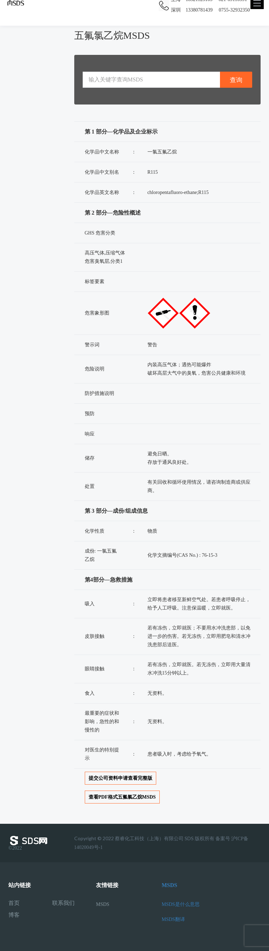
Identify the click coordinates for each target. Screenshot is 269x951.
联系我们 (63, 903)
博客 (14, 915)
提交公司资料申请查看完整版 (120, 778)
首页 (14, 903)
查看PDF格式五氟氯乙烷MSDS (122, 797)
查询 (236, 79)
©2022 (29, 843)
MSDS (102, 904)
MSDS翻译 (173, 919)
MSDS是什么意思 (181, 904)
